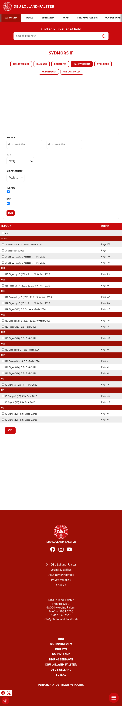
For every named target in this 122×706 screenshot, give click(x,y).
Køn (9, 155)
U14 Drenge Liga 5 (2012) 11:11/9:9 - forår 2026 (27, 297)
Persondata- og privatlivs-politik (61, 685)
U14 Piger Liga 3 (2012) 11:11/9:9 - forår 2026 (26, 303)
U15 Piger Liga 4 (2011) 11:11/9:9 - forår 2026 (26, 286)
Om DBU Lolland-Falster (61, 564)
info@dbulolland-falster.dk (61, 619)
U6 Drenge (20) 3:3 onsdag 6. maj (19, 414)
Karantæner (49, 72)
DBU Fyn (61, 649)
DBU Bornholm (61, 644)
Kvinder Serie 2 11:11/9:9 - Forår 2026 (22, 245)
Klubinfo (41, 64)
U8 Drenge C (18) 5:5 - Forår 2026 (19, 396)
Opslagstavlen (72, 72)
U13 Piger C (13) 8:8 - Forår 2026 (19, 327)
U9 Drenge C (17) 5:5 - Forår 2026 (19, 385)
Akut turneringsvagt (61, 574)
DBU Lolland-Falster (61, 664)
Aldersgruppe (15, 171)
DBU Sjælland (61, 669)
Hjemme (11, 188)
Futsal (61, 675)
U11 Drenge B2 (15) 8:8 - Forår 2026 (21, 350)
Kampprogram (82, 64)
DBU (61, 639)
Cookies (61, 585)
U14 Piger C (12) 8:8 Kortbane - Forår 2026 (24, 309)
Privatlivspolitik (61, 580)
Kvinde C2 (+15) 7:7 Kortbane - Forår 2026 (23, 257)
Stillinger (103, 64)
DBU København (61, 659)
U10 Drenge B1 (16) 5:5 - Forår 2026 (21, 361)
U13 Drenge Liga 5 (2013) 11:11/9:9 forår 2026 (26, 321)
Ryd (10, 213)
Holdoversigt (21, 64)
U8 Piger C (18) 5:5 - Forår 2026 (18, 402)
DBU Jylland (61, 654)
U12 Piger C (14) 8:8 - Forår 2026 (19, 338)
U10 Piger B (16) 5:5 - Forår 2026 (19, 367)
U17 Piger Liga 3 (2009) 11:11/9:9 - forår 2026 (26, 274)
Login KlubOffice (61, 569)
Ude (9, 199)
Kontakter (60, 64)
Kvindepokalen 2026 (13, 251)
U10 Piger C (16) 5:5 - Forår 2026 (19, 373)
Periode (11, 138)
